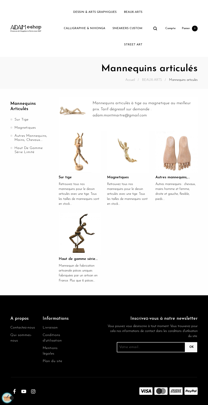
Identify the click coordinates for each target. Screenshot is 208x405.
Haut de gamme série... (78, 259)
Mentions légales (50, 351)
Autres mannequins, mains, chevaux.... (30, 138)
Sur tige (21, 120)
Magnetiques (25, 128)
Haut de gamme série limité (28, 150)
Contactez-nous (22, 327)
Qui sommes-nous (21, 338)
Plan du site (52, 361)
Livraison (50, 327)
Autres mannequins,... (172, 177)
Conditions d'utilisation (52, 338)
